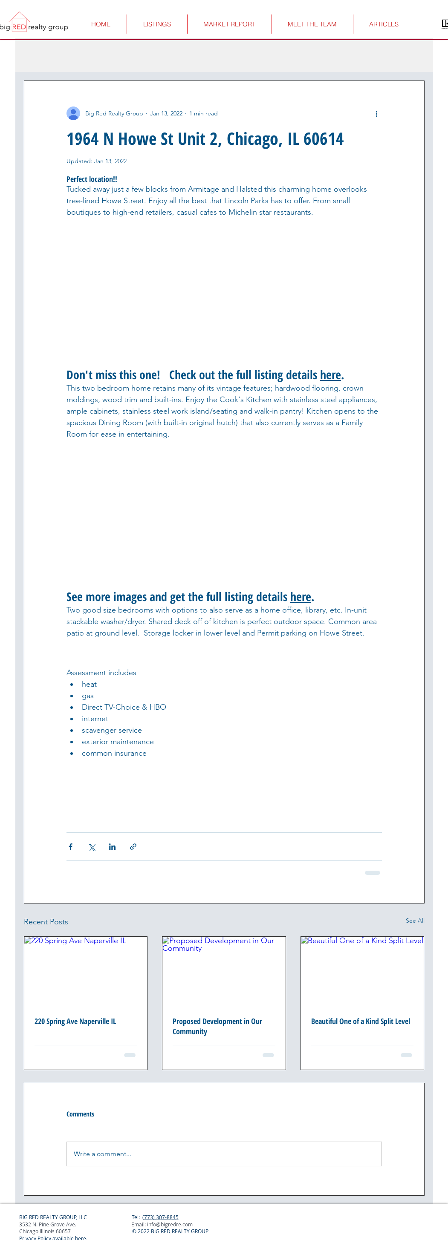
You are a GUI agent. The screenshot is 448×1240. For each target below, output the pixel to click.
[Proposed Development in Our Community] (224, 971)
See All (415, 920)
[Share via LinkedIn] (112, 847)
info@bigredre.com (170, 1224)
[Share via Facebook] (70, 847)
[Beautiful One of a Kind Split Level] (362, 971)
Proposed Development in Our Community (217, 1026)
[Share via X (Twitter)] (91, 847)
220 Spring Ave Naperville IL (75, 1021)
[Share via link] (133, 847)
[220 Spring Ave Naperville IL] (85, 971)
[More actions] (377, 113)
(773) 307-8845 (160, 1217)
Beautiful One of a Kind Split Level (360, 1021)
